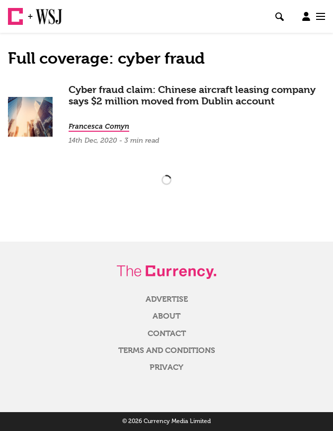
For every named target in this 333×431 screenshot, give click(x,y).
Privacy (166, 367)
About (166, 316)
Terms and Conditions (166, 350)
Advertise (167, 299)
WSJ (43, 12)
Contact (167, 333)
